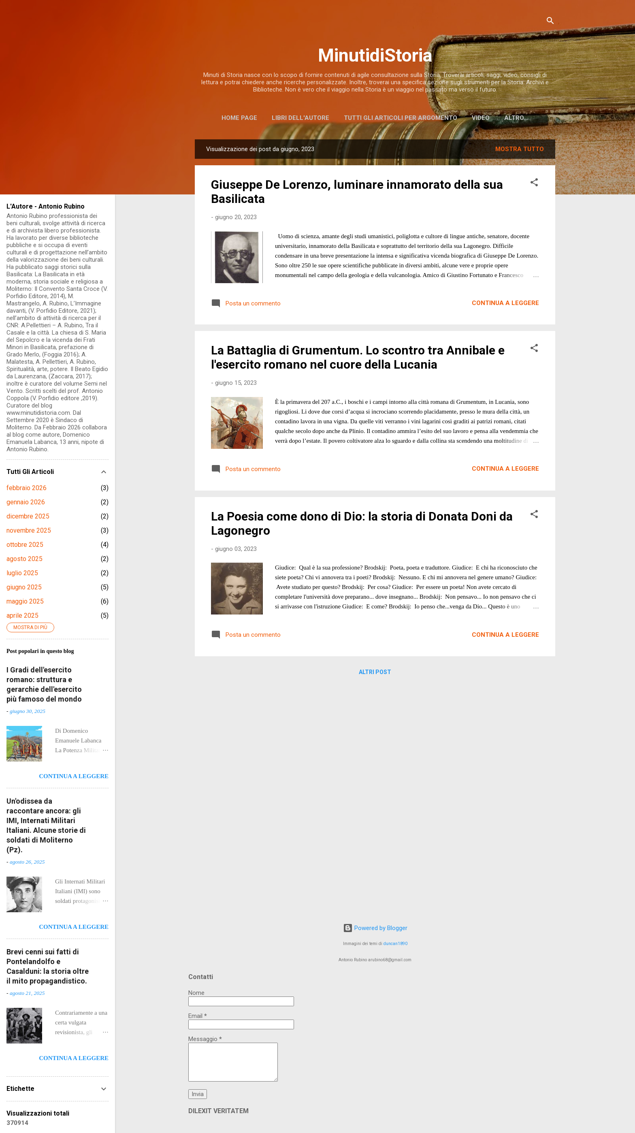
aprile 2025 (22, 615)
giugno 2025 (24, 587)
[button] (534, 185)
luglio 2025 (22, 573)
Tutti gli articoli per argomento (400, 118)
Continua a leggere (505, 304)
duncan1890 (395, 943)
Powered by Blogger (375, 928)
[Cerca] (550, 22)
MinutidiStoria (375, 55)
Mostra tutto (519, 150)
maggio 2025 (25, 601)
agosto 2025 (24, 559)
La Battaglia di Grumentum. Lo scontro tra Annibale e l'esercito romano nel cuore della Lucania (358, 359)
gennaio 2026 (25, 502)
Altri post (375, 673)
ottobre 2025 (24, 544)
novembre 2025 (28, 530)
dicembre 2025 (27, 516)
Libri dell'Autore (300, 118)
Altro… (516, 118)
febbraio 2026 (26, 488)
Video (481, 118)
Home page (239, 118)
